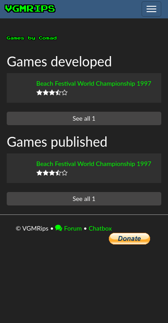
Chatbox (100, 228)
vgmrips (30, 9)
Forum (68, 228)
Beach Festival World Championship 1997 (93, 83)
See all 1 (84, 118)
